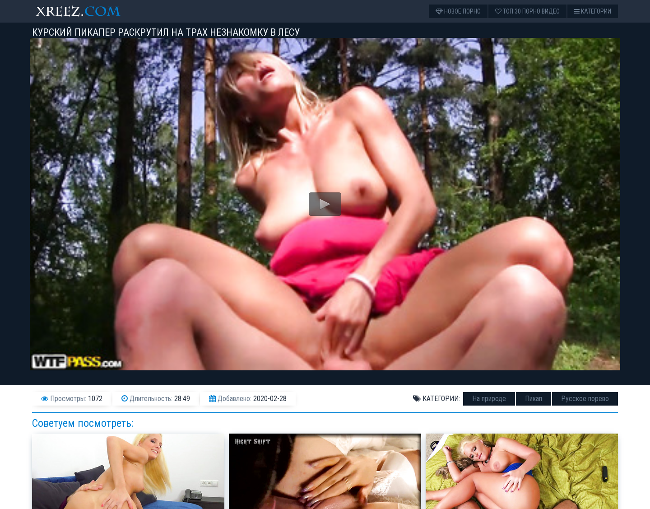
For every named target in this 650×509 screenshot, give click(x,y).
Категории (592, 11)
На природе (489, 398)
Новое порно (458, 11)
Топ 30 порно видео (527, 11)
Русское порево (585, 398)
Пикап (533, 398)
